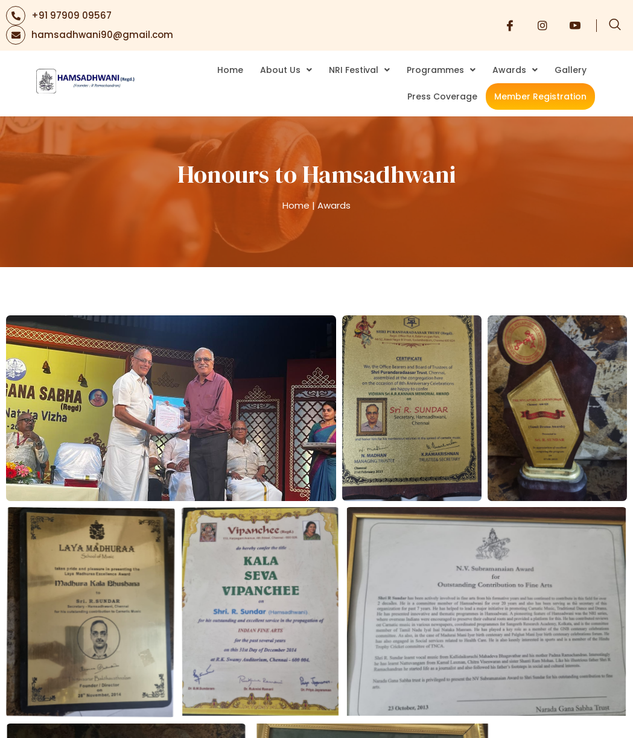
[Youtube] (575, 25)
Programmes (441, 70)
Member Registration (540, 96)
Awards (515, 70)
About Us (286, 70)
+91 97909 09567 (71, 15)
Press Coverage (442, 96)
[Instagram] (542, 25)
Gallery (571, 70)
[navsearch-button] (615, 25)
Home (230, 70)
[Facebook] (510, 25)
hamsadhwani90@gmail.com (102, 34)
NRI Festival (359, 70)
